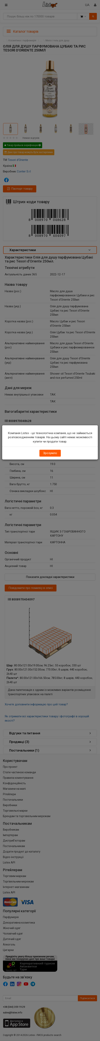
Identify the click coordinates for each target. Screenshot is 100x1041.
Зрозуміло (50, 453)
